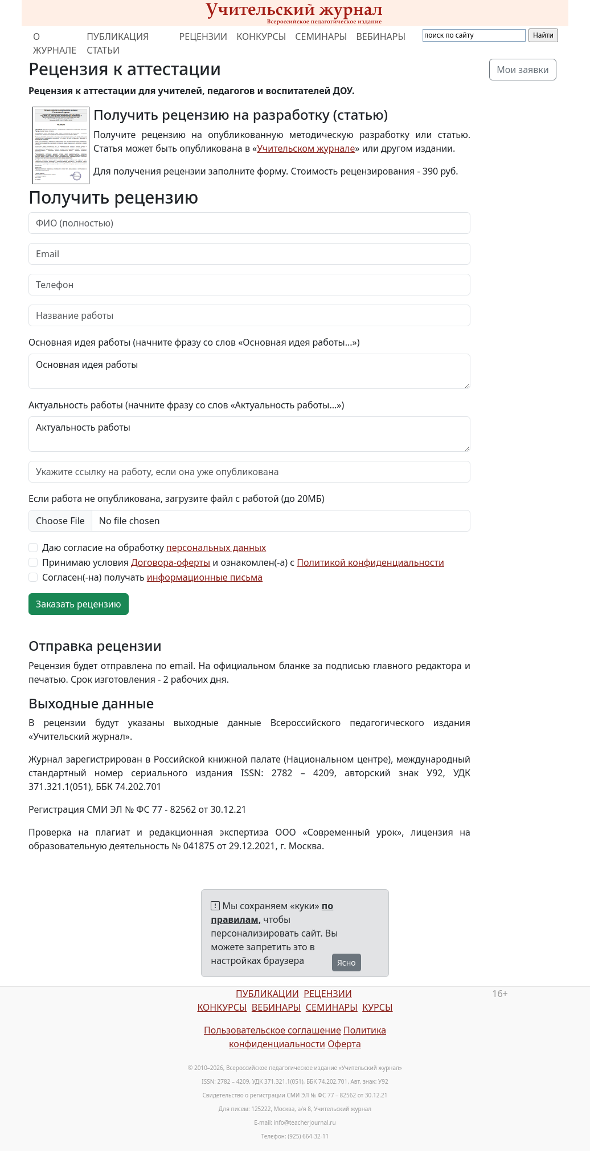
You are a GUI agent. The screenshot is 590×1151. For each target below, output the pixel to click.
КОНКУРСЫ (261, 36)
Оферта (344, 1043)
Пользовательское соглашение (272, 1030)
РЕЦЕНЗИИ (203, 36)
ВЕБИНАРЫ (380, 36)
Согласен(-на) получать (152, 577)
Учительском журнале (306, 148)
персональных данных (216, 547)
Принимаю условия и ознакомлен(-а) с (243, 562)
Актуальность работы (249, 434)
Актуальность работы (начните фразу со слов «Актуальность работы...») (186, 405)
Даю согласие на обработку (154, 547)
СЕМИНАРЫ (321, 36)
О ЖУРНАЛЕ (54, 43)
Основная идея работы (249, 371)
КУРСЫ (377, 1007)
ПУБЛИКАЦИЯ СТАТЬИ (118, 43)
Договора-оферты (170, 562)
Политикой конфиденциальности (370, 562)
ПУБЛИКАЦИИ (267, 993)
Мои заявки (523, 69)
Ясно (346, 962)
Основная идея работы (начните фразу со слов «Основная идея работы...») (193, 342)
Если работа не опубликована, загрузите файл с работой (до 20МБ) (176, 498)
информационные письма (205, 577)
